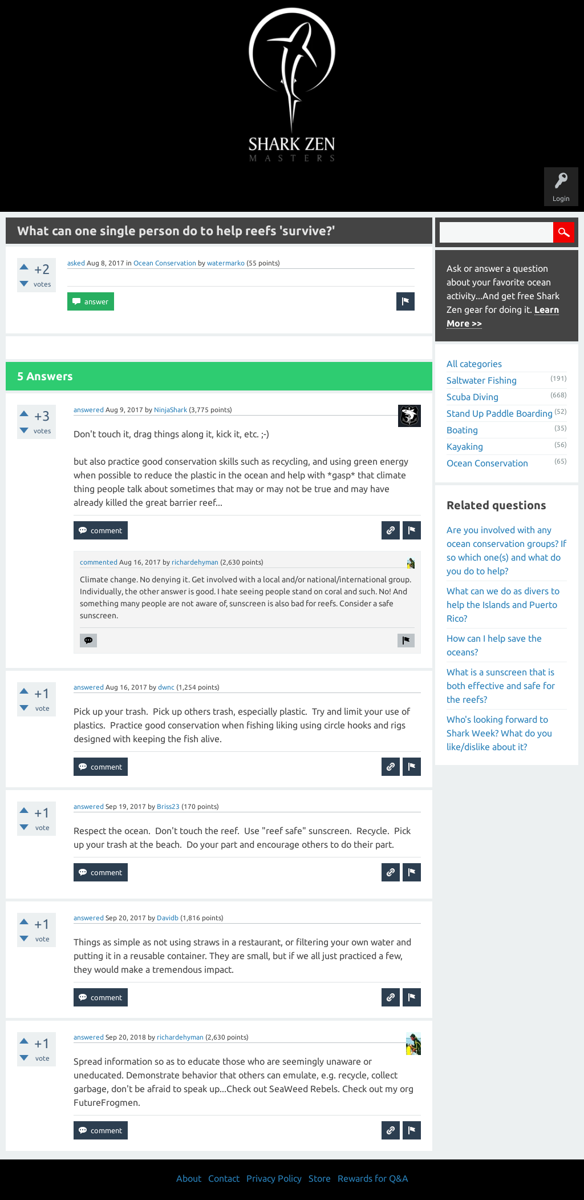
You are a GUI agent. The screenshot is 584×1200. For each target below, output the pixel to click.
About (388, 189)
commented (98, 562)
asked (76, 263)
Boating (462, 430)
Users (292, 189)
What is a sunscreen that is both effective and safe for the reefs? (501, 685)
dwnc (166, 687)
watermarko (226, 263)
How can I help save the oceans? (494, 645)
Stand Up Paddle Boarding (500, 413)
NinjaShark (170, 409)
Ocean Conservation (164, 263)
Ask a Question (340, 189)
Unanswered (213, 189)
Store (423, 189)
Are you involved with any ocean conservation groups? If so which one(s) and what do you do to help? (506, 550)
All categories (474, 364)
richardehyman (195, 562)
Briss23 (168, 806)
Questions (165, 189)
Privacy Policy (274, 1178)
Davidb (168, 917)
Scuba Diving (472, 397)
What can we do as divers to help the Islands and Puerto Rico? (503, 604)
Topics (256, 189)
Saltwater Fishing (482, 380)
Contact (224, 1178)
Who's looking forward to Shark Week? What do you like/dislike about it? (499, 733)
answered (89, 409)
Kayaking (465, 446)
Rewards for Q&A (373, 1178)
